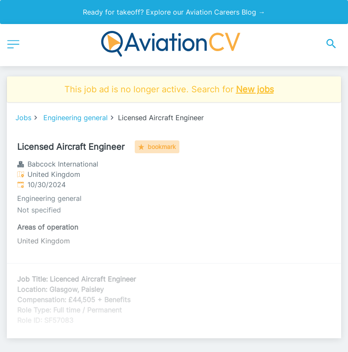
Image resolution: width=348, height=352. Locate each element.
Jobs (23, 117)
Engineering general (75, 117)
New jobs (255, 89)
